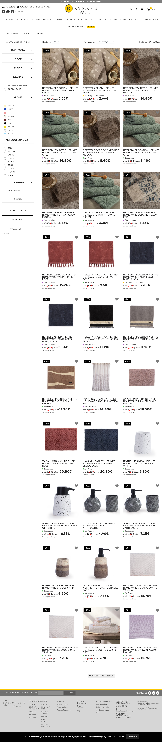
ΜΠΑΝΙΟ (5, 233)
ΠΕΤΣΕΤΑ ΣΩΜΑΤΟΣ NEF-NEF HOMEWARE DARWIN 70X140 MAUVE (140, 650)
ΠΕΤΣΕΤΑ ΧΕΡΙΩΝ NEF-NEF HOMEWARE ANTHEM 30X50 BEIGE (99, 90)
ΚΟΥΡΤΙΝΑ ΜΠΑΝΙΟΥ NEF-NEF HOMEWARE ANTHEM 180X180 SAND (100, 401)
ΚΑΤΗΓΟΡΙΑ (18, 50)
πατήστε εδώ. (120, 737)
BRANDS (18, 77)
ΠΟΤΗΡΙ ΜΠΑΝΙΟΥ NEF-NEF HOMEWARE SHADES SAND (58, 586)
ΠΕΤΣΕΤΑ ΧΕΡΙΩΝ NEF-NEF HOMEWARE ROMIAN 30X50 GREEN (99, 214)
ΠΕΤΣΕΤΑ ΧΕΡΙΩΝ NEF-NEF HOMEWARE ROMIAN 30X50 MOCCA (58, 214)
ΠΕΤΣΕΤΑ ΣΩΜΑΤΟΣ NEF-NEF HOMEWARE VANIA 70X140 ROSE (59, 277)
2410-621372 (8, 7)
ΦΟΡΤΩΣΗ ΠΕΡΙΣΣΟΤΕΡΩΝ (101, 676)
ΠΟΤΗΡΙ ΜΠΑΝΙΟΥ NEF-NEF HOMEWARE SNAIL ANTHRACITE (99, 525)
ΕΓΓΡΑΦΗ (70, 693)
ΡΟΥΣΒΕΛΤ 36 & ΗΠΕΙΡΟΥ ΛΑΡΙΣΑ (34, 7)
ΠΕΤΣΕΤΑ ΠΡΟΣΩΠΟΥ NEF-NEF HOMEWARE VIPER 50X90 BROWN (60, 401)
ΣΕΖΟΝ (18, 199)
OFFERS (15, 34)
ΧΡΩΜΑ (18, 97)
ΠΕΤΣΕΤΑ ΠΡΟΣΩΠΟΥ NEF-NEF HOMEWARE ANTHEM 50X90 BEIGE (60, 90)
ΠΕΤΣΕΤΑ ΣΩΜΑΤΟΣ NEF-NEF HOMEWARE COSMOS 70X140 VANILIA (140, 587)
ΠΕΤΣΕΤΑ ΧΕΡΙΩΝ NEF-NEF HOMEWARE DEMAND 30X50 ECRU (140, 214)
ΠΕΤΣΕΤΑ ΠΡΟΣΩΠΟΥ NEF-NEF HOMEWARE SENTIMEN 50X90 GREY (141, 339)
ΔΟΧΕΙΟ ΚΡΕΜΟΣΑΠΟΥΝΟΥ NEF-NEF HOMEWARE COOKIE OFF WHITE (60, 525)
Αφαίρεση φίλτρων (17, 229)
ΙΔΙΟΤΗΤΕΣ (18, 182)
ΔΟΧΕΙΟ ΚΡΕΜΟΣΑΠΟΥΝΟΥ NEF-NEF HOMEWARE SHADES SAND (100, 587)
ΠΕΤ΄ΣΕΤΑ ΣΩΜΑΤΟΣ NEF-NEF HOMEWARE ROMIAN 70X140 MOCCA (140, 90)
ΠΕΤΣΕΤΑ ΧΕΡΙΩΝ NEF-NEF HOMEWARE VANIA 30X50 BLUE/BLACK (58, 339)
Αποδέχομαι (133, 737)
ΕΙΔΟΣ (18, 59)
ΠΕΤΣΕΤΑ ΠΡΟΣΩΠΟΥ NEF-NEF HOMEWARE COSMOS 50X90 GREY (101, 650)
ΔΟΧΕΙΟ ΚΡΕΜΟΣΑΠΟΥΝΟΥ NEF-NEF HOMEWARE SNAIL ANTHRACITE (139, 525)
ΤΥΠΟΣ (18, 68)
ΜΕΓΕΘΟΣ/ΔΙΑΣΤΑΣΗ (18, 140)
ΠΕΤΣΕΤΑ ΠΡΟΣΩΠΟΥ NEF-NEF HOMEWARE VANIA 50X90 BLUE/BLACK (141, 277)
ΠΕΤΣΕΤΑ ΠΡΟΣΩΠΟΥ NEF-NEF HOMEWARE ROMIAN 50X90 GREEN (141, 152)
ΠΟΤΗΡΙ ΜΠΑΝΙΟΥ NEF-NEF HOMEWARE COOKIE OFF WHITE (139, 463)
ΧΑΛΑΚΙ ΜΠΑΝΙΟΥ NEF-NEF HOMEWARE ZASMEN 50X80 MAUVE (139, 401)
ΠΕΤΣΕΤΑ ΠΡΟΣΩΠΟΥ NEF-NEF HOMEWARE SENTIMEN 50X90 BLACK (101, 339)
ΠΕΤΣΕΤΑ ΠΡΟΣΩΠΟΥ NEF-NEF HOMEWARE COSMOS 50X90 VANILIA (60, 650)
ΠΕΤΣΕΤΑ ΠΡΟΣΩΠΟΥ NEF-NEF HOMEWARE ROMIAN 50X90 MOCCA (101, 152)
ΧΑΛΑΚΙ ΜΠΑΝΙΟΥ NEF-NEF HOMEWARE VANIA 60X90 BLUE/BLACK (99, 463)
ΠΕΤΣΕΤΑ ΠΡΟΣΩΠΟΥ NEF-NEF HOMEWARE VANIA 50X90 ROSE (101, 277)
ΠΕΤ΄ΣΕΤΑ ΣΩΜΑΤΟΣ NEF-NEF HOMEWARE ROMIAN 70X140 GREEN (59, 152)
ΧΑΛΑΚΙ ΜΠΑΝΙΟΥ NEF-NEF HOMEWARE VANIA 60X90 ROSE (58, 463)
